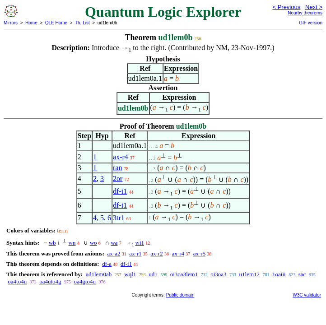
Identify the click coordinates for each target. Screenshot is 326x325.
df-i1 (120, 191)
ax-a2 (114, 253)
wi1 (139, 242)
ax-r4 (120, 157)
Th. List (82, 22)
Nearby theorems (305, 12)
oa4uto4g (50, 281)
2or (117, 178)
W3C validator (307, 294)
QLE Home (56, 22)
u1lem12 (249, 274)
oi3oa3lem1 (184, 274)
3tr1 (119, 218)
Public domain (180, 294)
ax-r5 (199, 253)
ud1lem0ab (98, 274)
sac (302, 274)
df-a (107, 263)
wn (72, 242)
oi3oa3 (218, 274)
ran (117, 168)
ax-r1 (135, 253)
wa (114, 242)
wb (52, 242)
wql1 (130, 274)
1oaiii (279, 274)
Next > (313, 7)
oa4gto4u (85, 281)
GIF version (310, 22)
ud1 (153, 274)
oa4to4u (17, 281)
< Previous (286, 7)
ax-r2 (156, 253)
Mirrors (11, 22)
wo (93, 242)
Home (31, 22)
